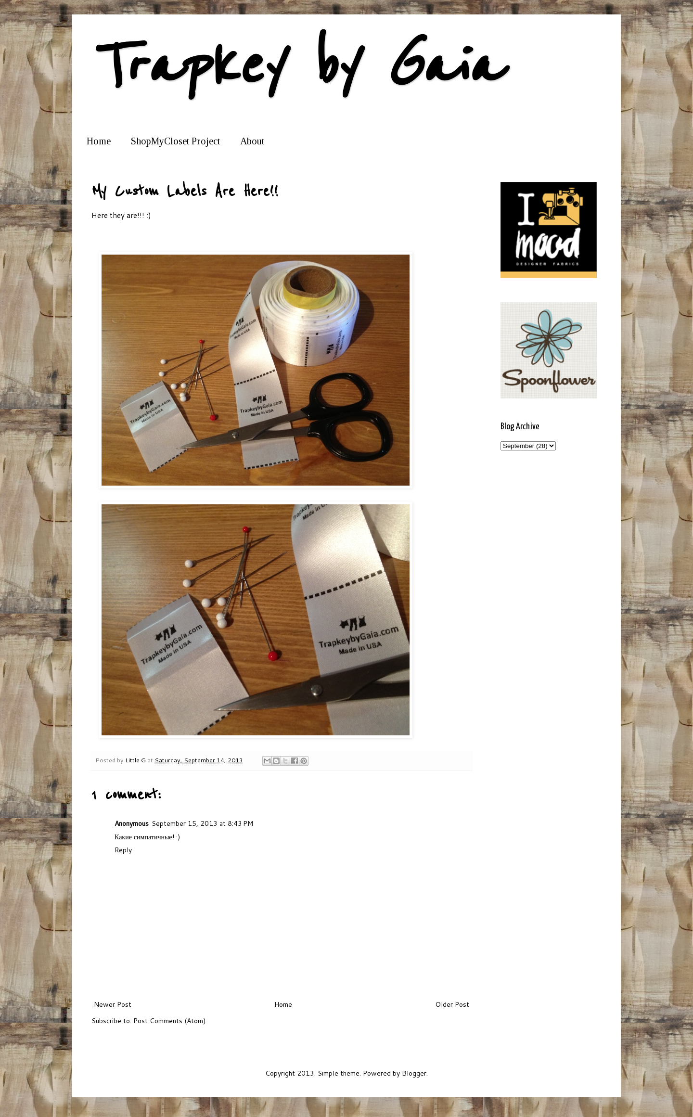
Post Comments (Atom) (169, 1021)
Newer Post (112, 1004)
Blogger (414, 1073)
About (252, 141)
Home (99, 141)
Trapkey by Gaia (296, 66)
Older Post (452, 1004)
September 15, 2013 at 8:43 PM (202, 823)
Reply (123, 850)
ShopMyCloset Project (175, 141)
